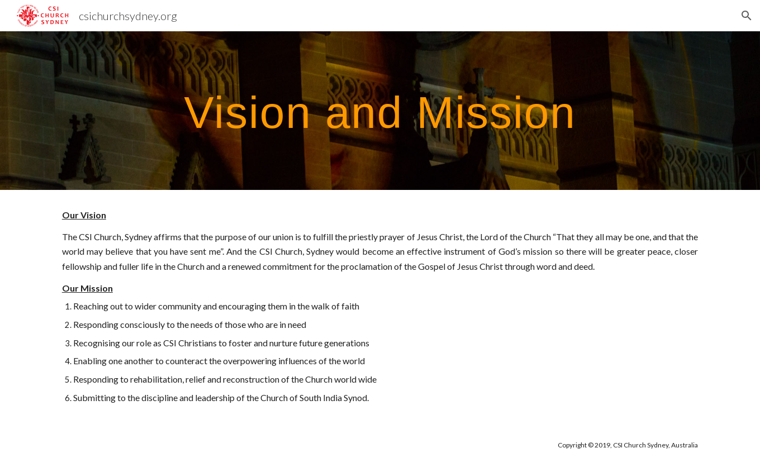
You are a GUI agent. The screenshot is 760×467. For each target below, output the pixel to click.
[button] (746, 15)
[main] (379, 111)
